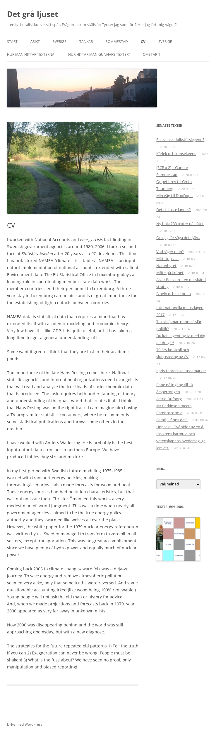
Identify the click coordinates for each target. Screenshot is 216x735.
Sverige (59, 41)
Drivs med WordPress (24, 724)
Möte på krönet (170, 272)
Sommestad (117, 41)
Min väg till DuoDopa (174, 195)
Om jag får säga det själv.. (178, 237)
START (12, 41)
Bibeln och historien (173, 293)
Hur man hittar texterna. (31, 54)
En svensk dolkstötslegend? (180, 139)
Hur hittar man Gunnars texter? (99, 54)
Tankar (86, 41)
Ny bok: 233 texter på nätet (180, 223)
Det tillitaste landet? (173, 209)
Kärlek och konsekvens (176, 153)
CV (143, 41)
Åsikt (35, 41)
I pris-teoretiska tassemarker (181, 370)
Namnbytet (166, 265)
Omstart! (151, 54)
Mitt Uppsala (167, 258)
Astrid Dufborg (169, 398)
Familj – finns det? (172, 419)
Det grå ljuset (32, 14)
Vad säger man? (170, 251)
